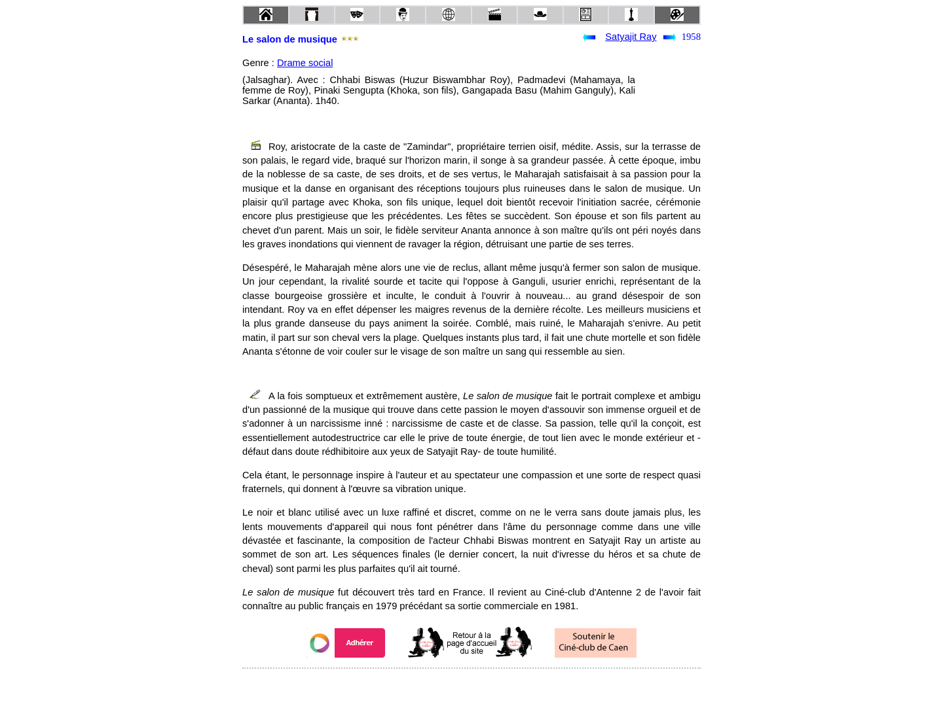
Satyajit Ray (630, 36)
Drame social (305, 63)
